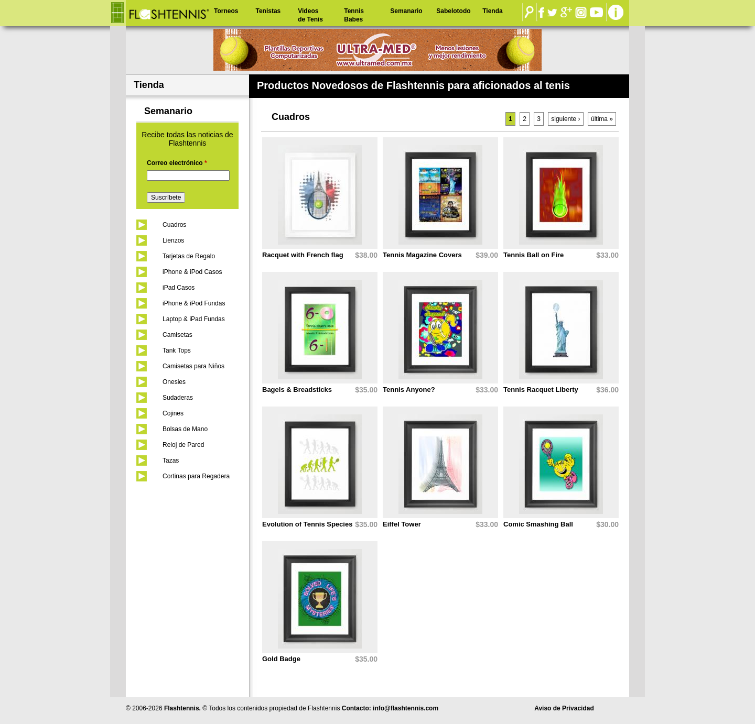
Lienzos (173, 240)
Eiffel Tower (402, 524)
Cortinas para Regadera (196, 476)
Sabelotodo (453, 11)
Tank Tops (177, 350)
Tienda (492, 11)
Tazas (171, 460)
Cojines (173, 413)
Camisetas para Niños (193, 366)
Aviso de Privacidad (564, 708)
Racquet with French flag (302, 255)
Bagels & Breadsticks (297, 389)
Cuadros (174, 224)
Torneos (226, 11)
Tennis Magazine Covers (422, 255)
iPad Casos (179, 287)
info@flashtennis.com (405, 708)
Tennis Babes (354, 15)
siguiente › (565, 119)
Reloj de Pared (183, 444)
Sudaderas (178, 397)
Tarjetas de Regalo (189, 256)
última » (602, 119)
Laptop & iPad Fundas (194, 319)
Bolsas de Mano (185, 429)
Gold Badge (281, 659)
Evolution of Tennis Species (307, 524)
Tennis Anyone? (409, 389)
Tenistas (268, 11)
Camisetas (177, 334)
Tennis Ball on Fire (533, 255)
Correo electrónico (177, 163)
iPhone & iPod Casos (192, 272)
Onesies (174, 382)
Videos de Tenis (310, 15)
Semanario (406, 11)
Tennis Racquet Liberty (540, 389)
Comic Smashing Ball (538, 524)
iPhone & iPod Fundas (194, 303)
